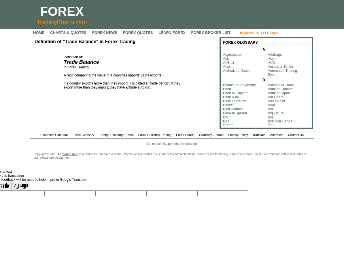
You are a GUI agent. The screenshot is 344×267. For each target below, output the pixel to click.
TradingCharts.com (62, 22)
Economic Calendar (54, 135)
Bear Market (232, 109)
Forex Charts (185, 135)
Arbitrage (275, 55)
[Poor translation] (21, 186)
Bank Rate (231, 97)
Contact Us (296, 135)
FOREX (62, 11)
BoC (226, 117)
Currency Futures (211, 135)
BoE (271, 117)
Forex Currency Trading (155, 135)
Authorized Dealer (237, 71)
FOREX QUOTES (138, 32)
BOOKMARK (249, 32)
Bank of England (235, 93)
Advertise (276, 135)
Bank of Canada (280, 89)
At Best (228, 63)
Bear (271, 105)
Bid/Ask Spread (235, 113)
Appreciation (232, 55)
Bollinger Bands (280, 121)
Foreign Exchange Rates (116, 135)
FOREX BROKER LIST (211, 32)
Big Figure (276, 113)
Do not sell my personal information (172, 143)
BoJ (226, 121)
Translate (258, 135)
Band (227, 89)
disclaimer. (62, 157)
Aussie (228, 67)
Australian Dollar (280, 67)
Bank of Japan (279, 93)
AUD (271, 63)
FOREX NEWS (104, 32)
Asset (272, 59)
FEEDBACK (270, 32)
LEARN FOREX (171, 32)
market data (70, 154)
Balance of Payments (239, 85)
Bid (270, 109)
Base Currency (234, 101)
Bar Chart (275, 97)
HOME (38, 32)
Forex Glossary (83, 135)
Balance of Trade (281, 85)
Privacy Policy (238, 135)
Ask (226, 59)
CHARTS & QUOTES (68, 32)
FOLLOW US (292, 32)
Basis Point (276, 101)
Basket (228, 105)
